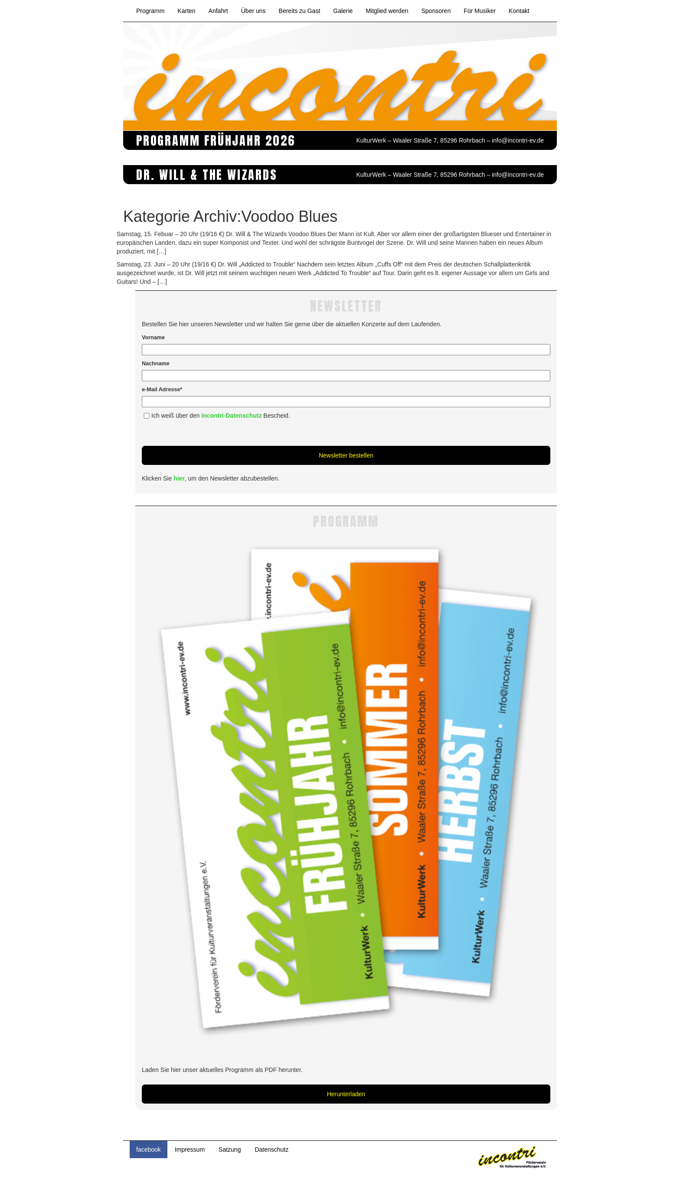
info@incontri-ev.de (518, 140)
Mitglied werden (387, 10)
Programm (150, 10)
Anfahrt (218, 10)
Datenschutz (271, 1149)
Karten (186, 10)
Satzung (230, 1149)
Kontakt (519, 10)
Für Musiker (480, 10)
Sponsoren (436, 10)
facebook (148, 1149)
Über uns (253, 10)
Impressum (190, 1149)
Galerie (343, 10)
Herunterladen (346, 1094)
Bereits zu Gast (299, 10)
